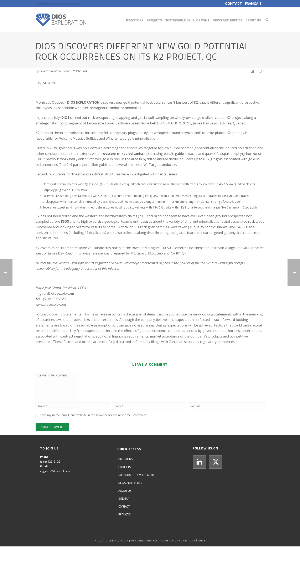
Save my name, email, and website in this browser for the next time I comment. (93, 420)
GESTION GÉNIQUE (194, 545)
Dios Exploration (50, 71)
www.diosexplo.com (51, 304)
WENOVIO (170, 545)
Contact (124, 511)
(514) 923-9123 (50, 466)
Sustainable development (187, 20)
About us (253, 20)
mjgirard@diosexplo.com (55, 293)
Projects (154, 20)
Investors (134, 20)
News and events (227, 20)
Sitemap (123, 503)
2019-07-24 (79, 71)
